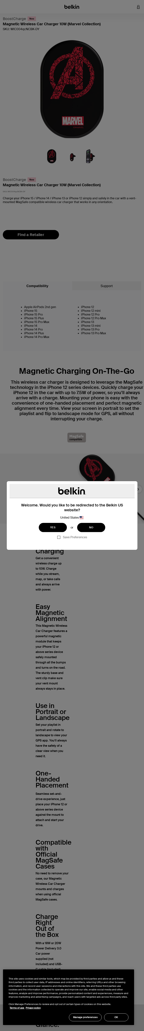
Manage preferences (85, 1017)
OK (116, 1017)
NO (91, 527)
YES (52, 527)
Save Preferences (75, 537)
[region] (68, 997)
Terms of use (17, 1007)
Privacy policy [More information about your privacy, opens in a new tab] (33, 1007)
